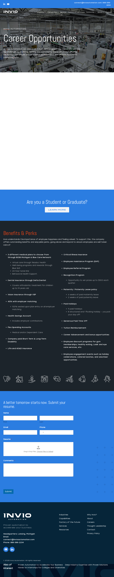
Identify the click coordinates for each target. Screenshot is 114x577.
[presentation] (20, 487)
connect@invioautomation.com (87, 3)
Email (6, 427)
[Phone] (56, 432)
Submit (8, 491)
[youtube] (5, 549)
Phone (42, 427)
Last (41, 422)
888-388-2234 (17, 542)
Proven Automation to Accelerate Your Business (40, 565)
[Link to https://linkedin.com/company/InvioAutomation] (4, 4)
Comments (9, 461)
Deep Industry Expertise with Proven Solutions (86, 565)
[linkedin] (12, 549)
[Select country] (42, 432)
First (5, 422)
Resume (7, 439)
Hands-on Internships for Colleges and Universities (41, 568)
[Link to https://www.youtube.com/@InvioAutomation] (8, 4)
